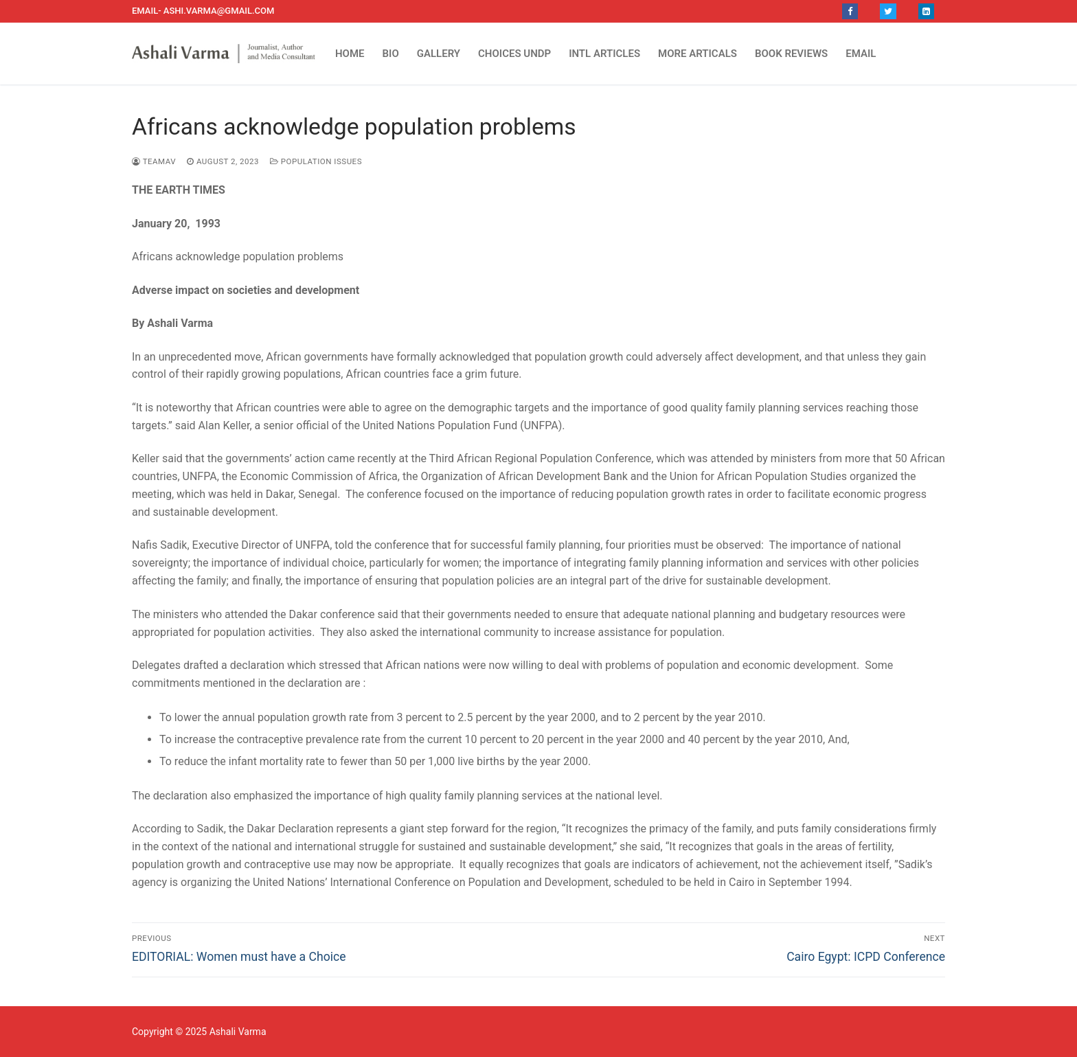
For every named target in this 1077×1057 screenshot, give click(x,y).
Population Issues (316, 161)
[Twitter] (888, 11)
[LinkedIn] (926, 11)
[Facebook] (850, 11)
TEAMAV (154, 161)
